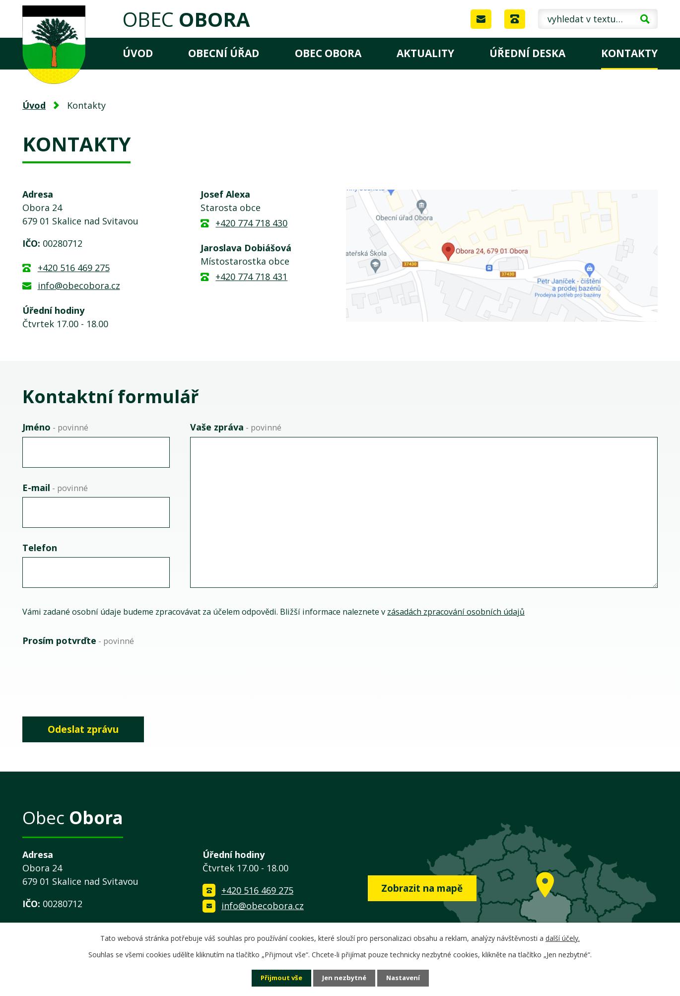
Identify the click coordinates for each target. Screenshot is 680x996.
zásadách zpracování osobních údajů (456, 611)
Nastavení (406, 978)
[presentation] (97, 669)
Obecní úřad (223, 53)
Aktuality (425, 53)
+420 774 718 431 (251, 277)
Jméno (55, 427)
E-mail (55, 488)
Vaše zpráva (235, 427)
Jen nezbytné (344, 978)
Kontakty (629, 53)
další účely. (562, 937)
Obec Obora (328, 53)
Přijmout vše (278, 978)
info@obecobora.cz (79, 285)
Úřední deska (527, 53)
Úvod (138, 53)
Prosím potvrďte (78, 640)
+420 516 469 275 (74, 268)
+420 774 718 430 (251, 223)
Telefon (39, 548)
